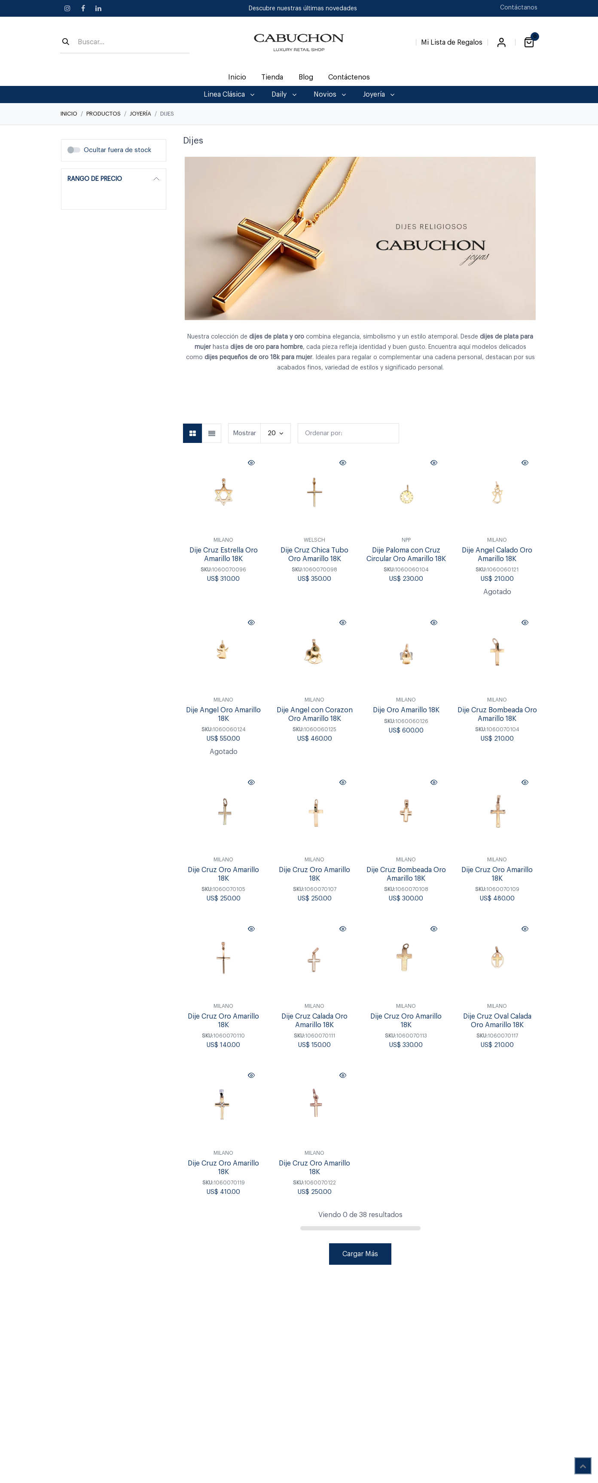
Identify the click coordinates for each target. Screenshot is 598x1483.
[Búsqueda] (65, 42)
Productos (103, 113)
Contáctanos (518, 8)
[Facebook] (83, 8)
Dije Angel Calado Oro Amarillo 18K (497, 554)
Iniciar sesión (501, 42)
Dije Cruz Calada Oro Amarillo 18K (314, 1020)
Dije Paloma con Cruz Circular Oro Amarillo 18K (405, 554)
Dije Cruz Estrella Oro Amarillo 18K (223, 554)
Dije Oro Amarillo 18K (405, 710)
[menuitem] (237, 77)
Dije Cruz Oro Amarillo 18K (223, 1020)
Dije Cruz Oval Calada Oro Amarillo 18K (497, 1020)
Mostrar (244, 433)
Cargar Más (360, 1254)
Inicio (69, 113)
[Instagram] (67, 8)
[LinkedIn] (98, 8)
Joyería (140, 113)
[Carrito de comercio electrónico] (528, 42)
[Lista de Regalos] (451, 41)
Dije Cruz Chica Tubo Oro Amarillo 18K (314, 554)
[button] (348, 433)
